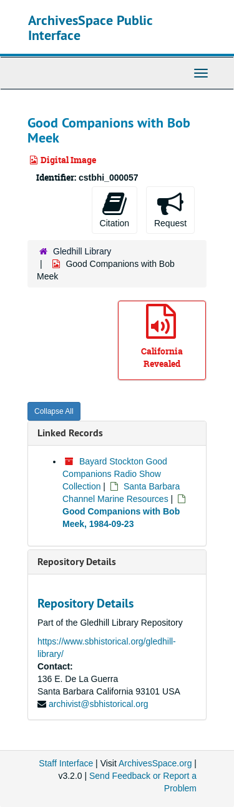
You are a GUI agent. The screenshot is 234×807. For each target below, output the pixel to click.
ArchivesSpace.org (155, 763)
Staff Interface (66, 763)
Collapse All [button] (54, 411)
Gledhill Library (82, 251)
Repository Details (76, 561)
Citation (114, 209)
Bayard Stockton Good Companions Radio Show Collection (114, 473)
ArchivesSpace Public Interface (90, 27)
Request (170, 209)
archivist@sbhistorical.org (99, 704)
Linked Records (70, 432)
